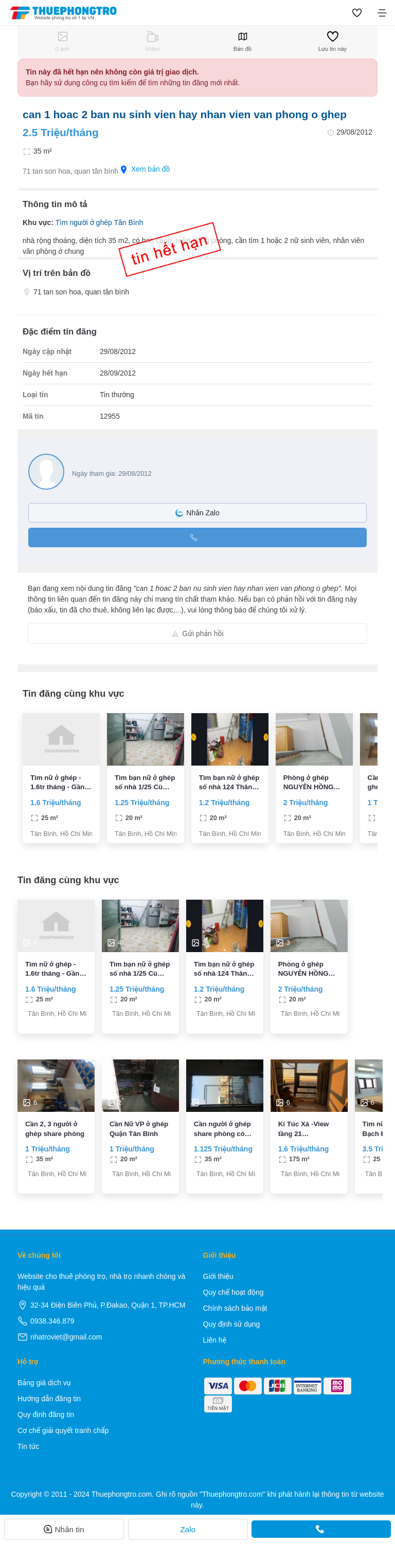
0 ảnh (63, 41)
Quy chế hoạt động (233, 1292)
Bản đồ (243, 41)
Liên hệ (215, 1340)
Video (152, 41)
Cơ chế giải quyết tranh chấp (63, 1430)
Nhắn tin (64, 1529)
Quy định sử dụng (231, 1324)
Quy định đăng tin (45, 1414)
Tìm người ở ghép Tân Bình (99, 222)
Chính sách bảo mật (235, 1308)
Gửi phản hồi (197, 633)
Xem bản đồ (145, 169)
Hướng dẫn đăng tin (49, 1398)
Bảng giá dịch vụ (44, 1383)
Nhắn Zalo (197, 513)
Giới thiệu (218, 1276)
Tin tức (28, 1446)
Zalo (187, 1529)
